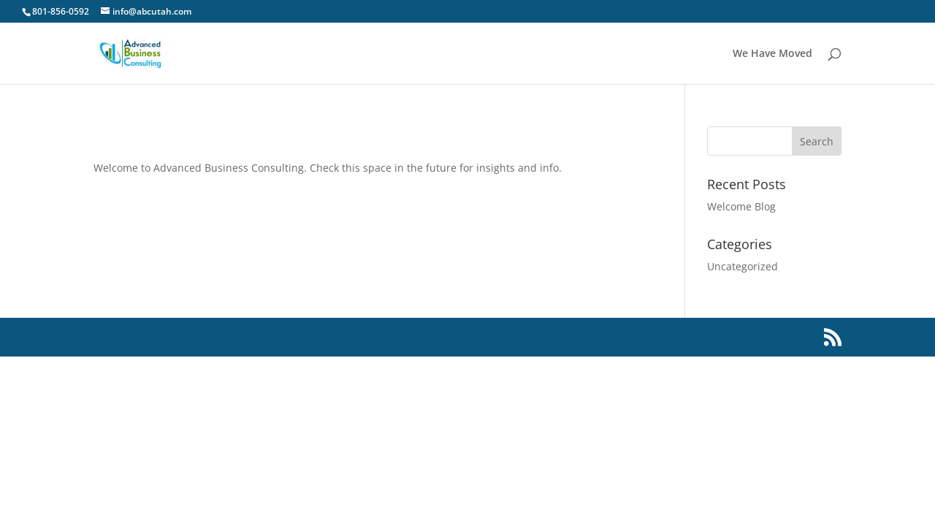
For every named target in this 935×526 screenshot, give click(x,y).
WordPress (335, 337)
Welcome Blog (741, 206)
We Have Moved (772, 54)
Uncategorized (742, 266)
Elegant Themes (197, 337)
